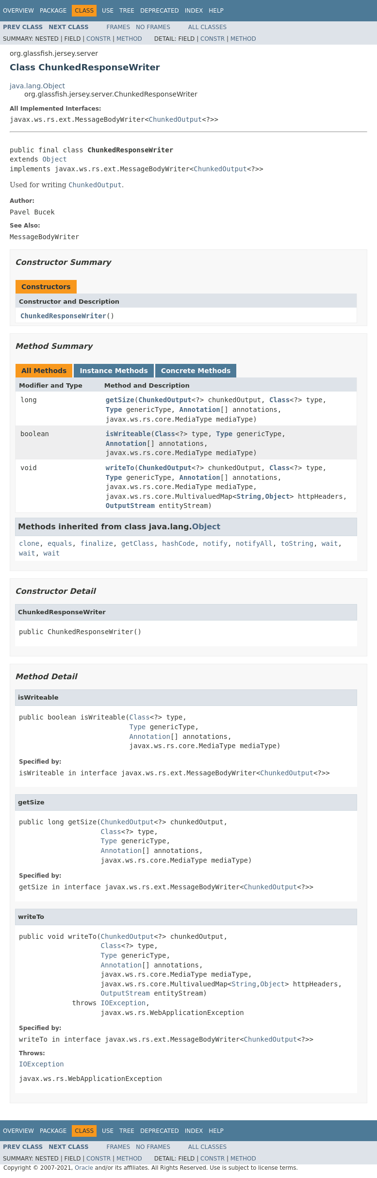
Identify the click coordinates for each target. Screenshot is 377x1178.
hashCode (178, 543)
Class (279, 400)
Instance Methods (114, 371)
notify (215, 543)
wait (330, 543)
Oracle (84, 1167)
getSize (120, 400)
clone (29, 543)
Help (216, 10)
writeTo (120, 468)
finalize (96, 543)
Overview (18, 10)
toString (297, 543)
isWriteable (128, 434)
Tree (126, 10)
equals (60, 543)
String (248, 496)
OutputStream (130, 505)
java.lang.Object (37, 86)
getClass (137, 543)
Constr (98, 38)
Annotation (199, 409)
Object (54, 159)
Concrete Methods (196, 371)
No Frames (153, 27)
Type (114, 409)
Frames (119, 27)
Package (53, 10)
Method (129, 38)
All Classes (207, 27)
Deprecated (159, 10)
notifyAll (254, 543)
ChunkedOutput (175, 119)
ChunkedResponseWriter (63, 316)
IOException (123, 1003)
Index (194, 10)
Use (108, 10)
